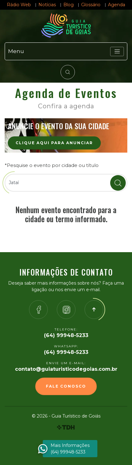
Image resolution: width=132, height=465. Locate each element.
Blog (68, 4)
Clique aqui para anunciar (54, 142)
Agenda (116, 4)
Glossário (90, 4)
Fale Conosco (66, 386)
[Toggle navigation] (117, 51)
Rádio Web (19, 4)
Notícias (47, 4)
